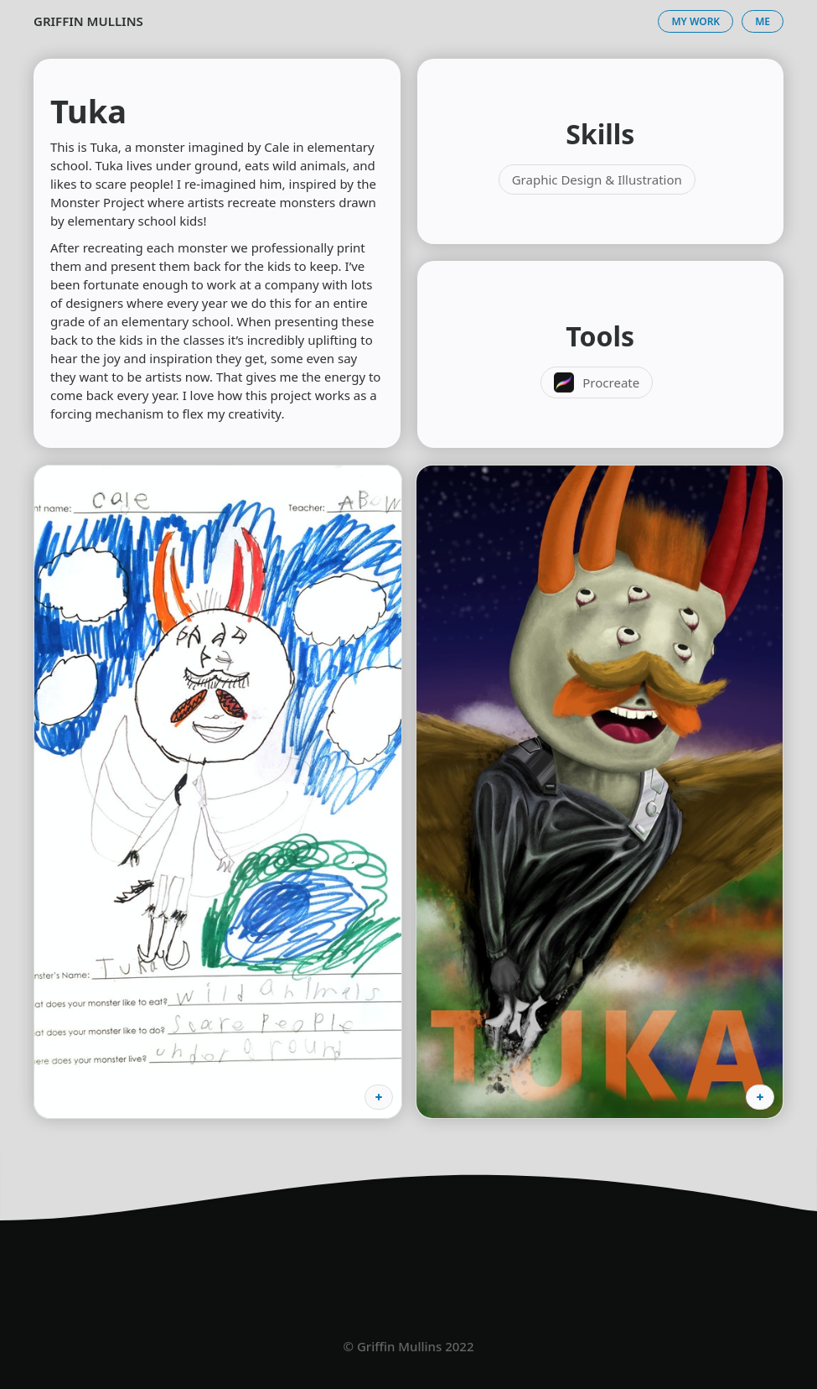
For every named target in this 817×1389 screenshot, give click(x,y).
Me (762, 21)
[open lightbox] (217, 792)
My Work (695, 21)
